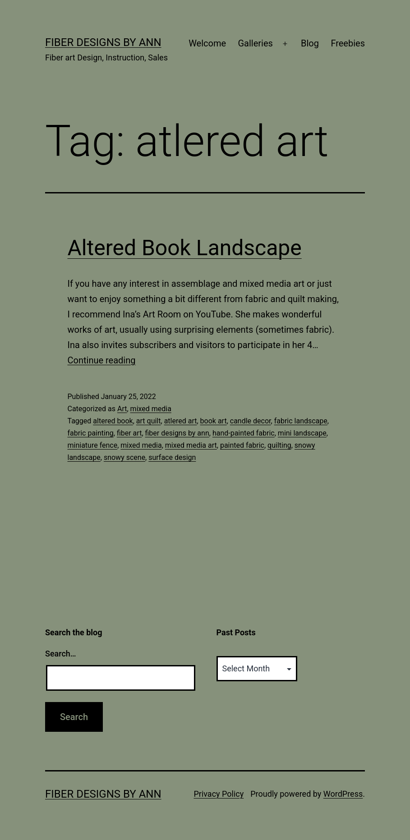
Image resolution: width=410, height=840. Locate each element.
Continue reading (102, 360)
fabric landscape (300, 421)
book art (213, 421)
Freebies (348, 43)
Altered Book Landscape (185, 248)
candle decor (250, 421)
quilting (279, 445)
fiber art (129, 433)
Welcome (207, 43)
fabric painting (91, 433)
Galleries (255, 43)
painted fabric (242, 445)
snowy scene (124, 457)
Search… (60, 653)
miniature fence (93, 445)
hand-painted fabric (243, 433)
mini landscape (302, 433)
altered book (113, 421)
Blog (310, 43)
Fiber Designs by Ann (103, 42)
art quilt (148, 421)
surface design (172, 457)
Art (122, 408)
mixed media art (191, 445)
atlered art (180, 421)
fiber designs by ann (177, 433)
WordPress (343, 794)
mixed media (150, 408)
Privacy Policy (218, 794)
